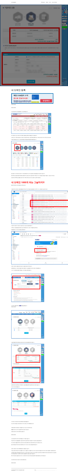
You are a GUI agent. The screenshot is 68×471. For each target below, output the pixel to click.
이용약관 (47, 2)
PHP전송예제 (43, 2)
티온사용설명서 (13, 2)
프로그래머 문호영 (54, 2)
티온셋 (50, 2)
